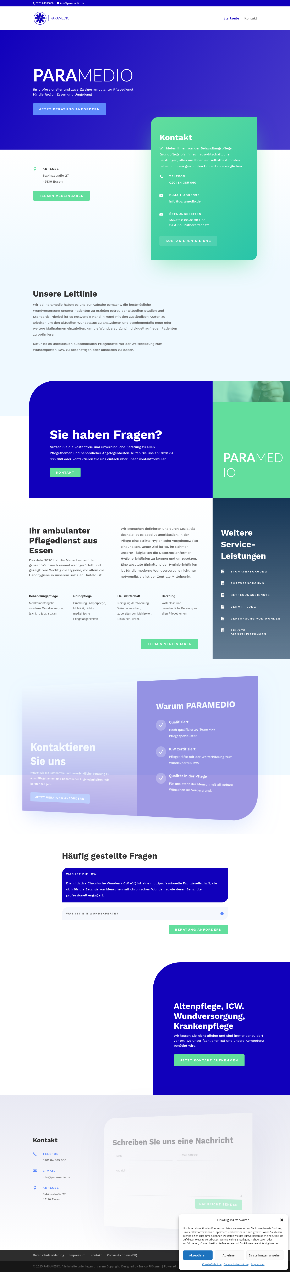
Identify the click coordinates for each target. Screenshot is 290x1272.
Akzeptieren (197, 1255)
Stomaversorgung (249, 571)
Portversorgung (247, 583)
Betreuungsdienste (250, 595)
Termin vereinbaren (61, 196)
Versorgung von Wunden (255, 618)
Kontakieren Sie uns (188, 241)
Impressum (257, 1264)
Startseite (231, 19)
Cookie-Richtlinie (211, 1264)
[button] (282, 1220)
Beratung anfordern (198, 929)
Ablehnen (229, 1255)
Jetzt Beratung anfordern (69, 109)
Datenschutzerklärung (236, 1264)
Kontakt (250, 19)
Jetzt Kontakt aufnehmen (209, 1060)
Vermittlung (243, 606)
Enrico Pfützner (150, 1266)
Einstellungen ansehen (265, 1255)
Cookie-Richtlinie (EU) (122, 1255)
